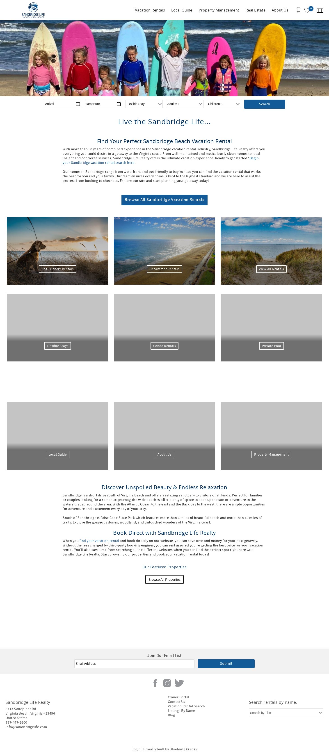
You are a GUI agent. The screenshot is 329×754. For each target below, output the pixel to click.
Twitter (179, 683)
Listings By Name (181, 710)
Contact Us (176, 701)
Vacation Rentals (150, 10)
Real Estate (255, 10)
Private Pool (271, 346)
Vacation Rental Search (186, 706)
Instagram (167, 683)
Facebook (155, 683)
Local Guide (181, 10)
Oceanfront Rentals (164, 269)
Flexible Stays (58, 346)
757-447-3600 (16, 722)
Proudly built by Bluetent (163, 749)
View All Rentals (271, 269)
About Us (280, 10)
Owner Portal (178, 697)
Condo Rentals (164, 346)
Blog (171, 715)
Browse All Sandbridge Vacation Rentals (164, 200)
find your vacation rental (99, 541)
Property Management (219, 10)
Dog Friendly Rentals (57, 269)
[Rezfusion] (44, 736)
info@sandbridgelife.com (26, 727)
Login (136, 749)
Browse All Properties (165, 579)
